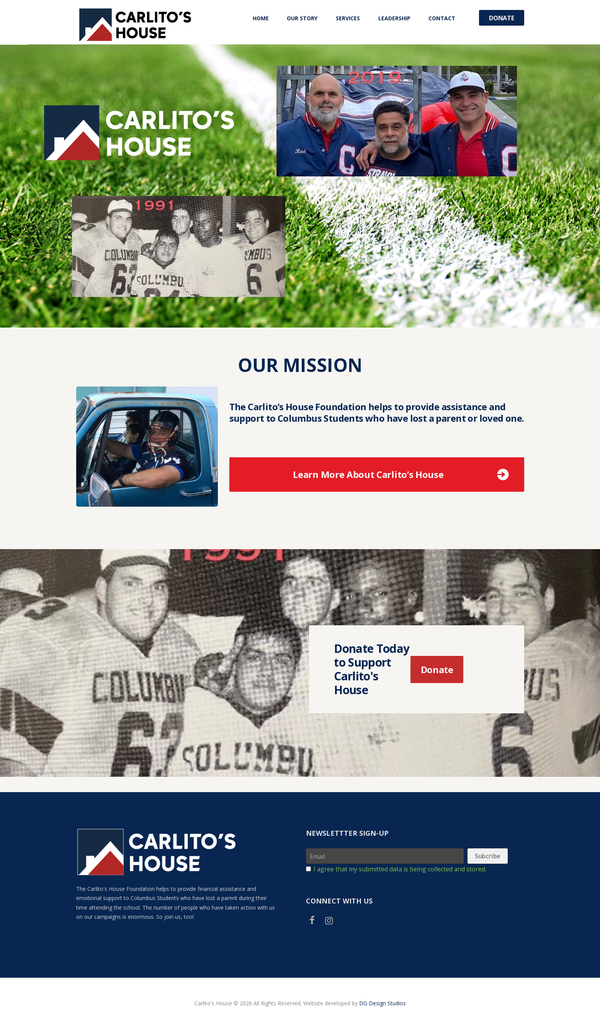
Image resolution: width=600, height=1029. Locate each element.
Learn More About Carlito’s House (368, 474)
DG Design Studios (382, 1003)
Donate (501, 18)
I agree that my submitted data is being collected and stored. (400, 869)
